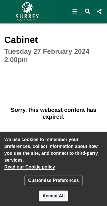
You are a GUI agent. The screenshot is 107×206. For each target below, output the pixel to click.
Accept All (54, 195)
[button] (74, 11)
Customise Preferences (53, 180)
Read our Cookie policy (29, 167)
